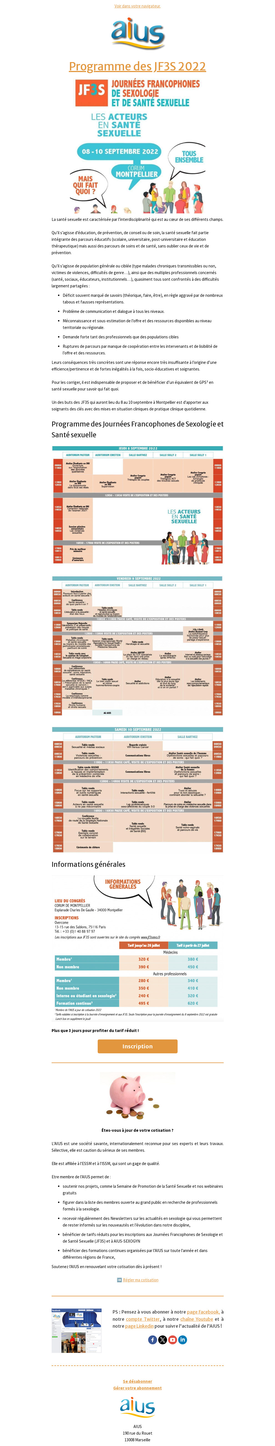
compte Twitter (143, 1319)
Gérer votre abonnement (137, 1388)
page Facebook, (203, 1312)
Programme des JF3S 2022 (137, 66)
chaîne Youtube (196, 1319)
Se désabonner (137, 1381)
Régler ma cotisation (140, 1280)
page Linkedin (139, 1326)
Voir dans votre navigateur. (138, 6)
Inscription (137, 1046)
